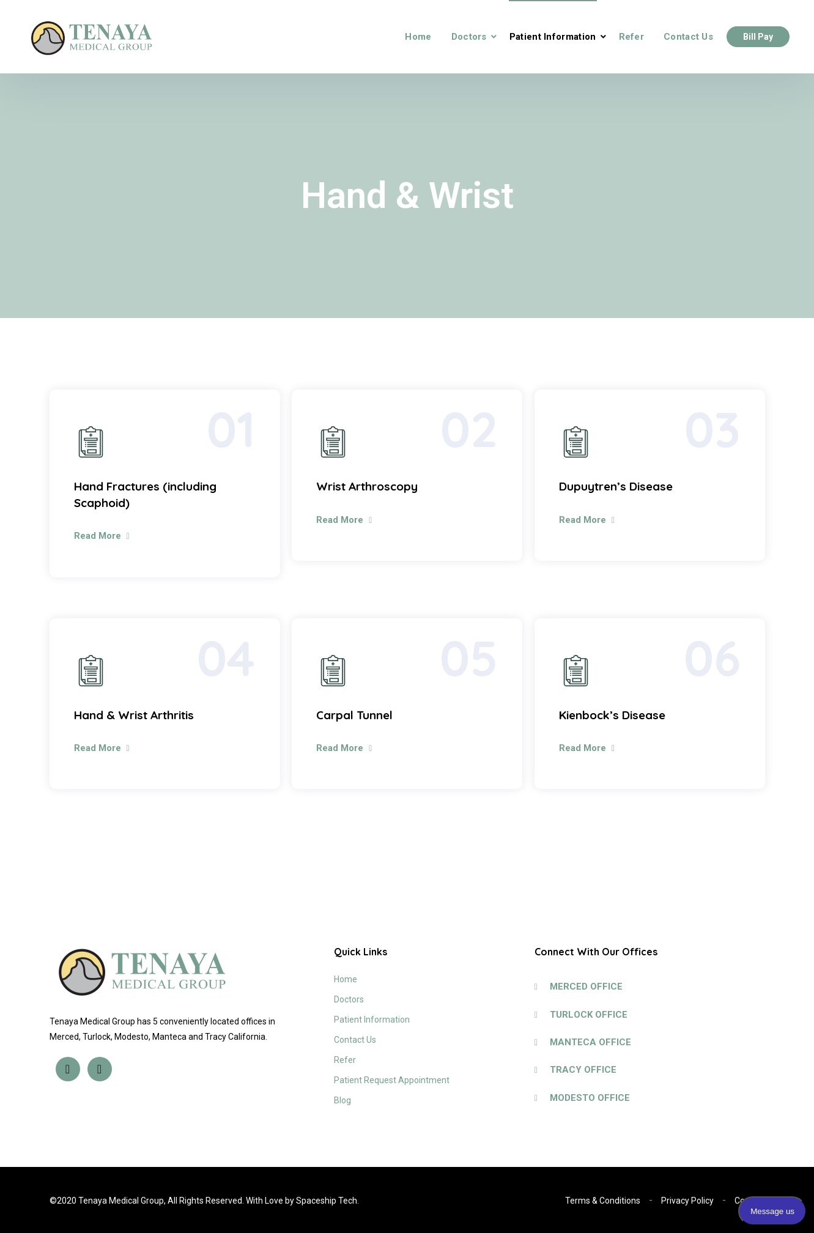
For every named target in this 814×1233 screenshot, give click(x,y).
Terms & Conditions (602, 1200)
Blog (342, 1100)
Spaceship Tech (326, 1200)
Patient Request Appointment (392, 1080)
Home (418, 36)
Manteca (169, 1037)
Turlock (97, 1037)
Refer (632, 36)
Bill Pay (758, 37)
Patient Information (552, 36)
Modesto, (132, 1037)
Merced (64, 1037)
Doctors (469, 36)
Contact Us (688, 36)
